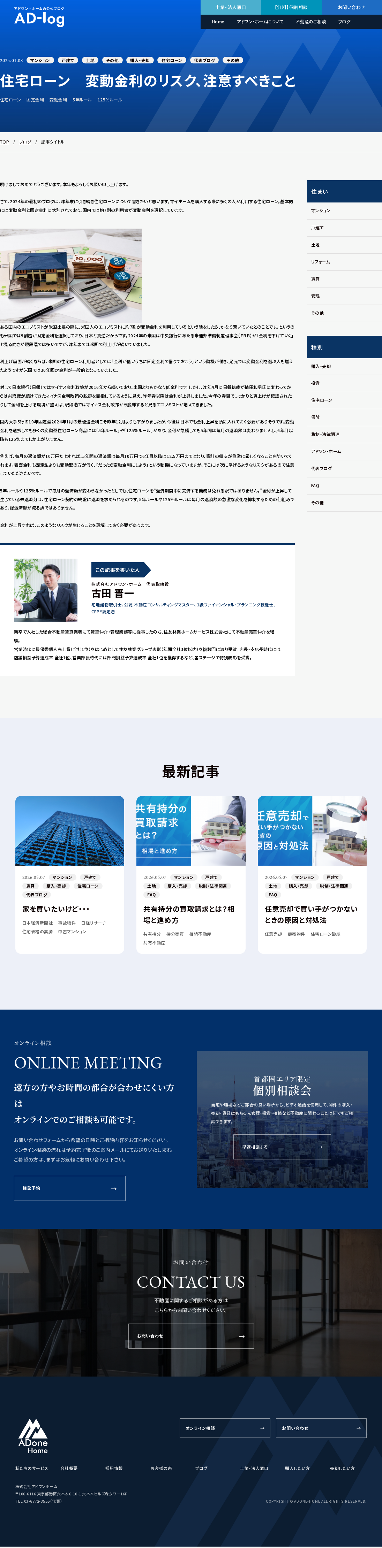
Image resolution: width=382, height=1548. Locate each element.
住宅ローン (177, 60)
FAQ (152, 896)
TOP (4, 142)
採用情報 (114, 1469)
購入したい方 (297, 1469)
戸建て (70, 60)
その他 (116, 60)
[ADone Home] (33, 1437)
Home (218, 21)
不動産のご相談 (311, 21)
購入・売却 (145, 60)
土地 (93, 60)
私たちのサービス (31, 1469)
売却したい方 (342, 1469)
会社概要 (69, 1469)
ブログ (344, 21)
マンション (41, 60)
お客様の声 (161, 1469)
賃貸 (31, 887)
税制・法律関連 (215, 887)
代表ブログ (211, 60)
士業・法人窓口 (230, 7)
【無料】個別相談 (291, 7)
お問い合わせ (352, 7)
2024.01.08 (12, 61)
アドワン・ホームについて (260, 21)
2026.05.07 (34, 878)
